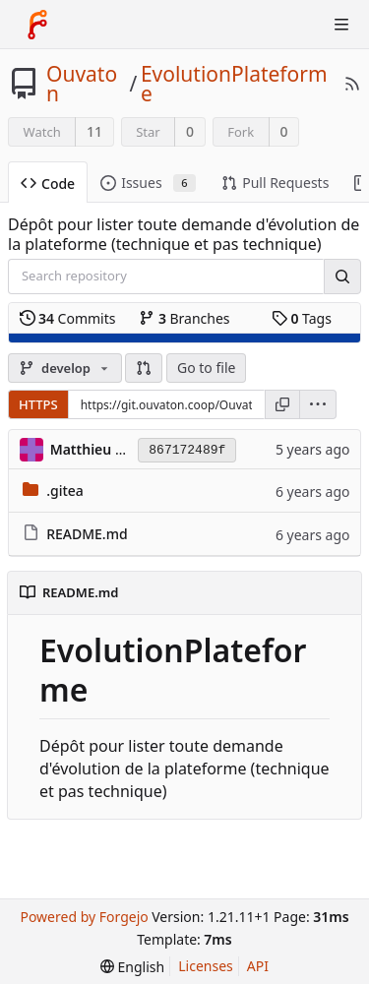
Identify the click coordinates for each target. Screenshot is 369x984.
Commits (68, 318)
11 (94, 131)
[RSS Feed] (352, 83)
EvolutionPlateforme (234, 83)
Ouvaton (81, 83)
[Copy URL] (282, 404)
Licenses (205, 965)
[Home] (37, 24)
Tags (302, 318)
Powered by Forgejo (84, 916)
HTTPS (38, 404)
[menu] (318, 404)
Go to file (206, 367)
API (258, 965)
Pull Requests (275, 182)
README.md (86, 533)
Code (48, 183)
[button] (143, 368)
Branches (184, 318)
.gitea (65, 490)
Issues (148, 182)
